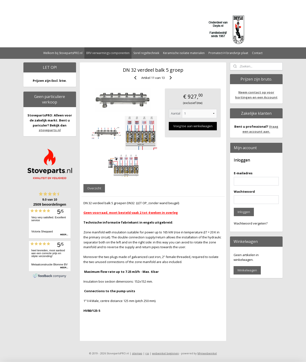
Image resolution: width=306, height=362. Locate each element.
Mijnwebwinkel (207, 353)
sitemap (137, 353)
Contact (257, 53)
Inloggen (244, 212)
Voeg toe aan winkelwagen (192, 126)
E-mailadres (243, 173)
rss (147, 353)
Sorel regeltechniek (146, 53)
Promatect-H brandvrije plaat (228, 53)
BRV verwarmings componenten (108, 53)
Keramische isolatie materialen (184, 53)
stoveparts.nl (50, 130)
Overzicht (94, 188)
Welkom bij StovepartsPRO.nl (62, 53)
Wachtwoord (244, 191)
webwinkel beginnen (165, 353)
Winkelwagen (247, 270)
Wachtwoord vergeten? (251, 223)
